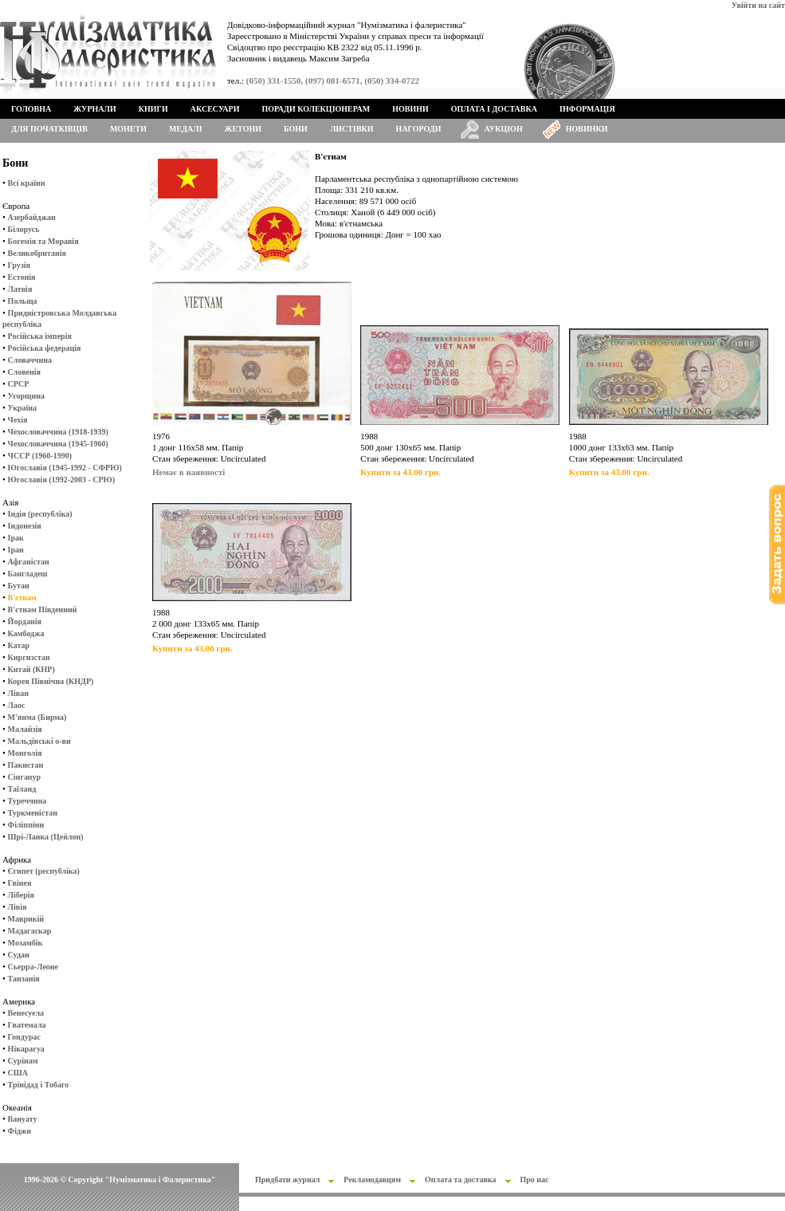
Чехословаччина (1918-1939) (58, 431)
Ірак (16, 537)
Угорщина (26, 395)
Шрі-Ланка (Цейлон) (46, 836)
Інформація (587, 108)
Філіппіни (26, 824)
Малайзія (25, 729)
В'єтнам (22, 597)
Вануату (22, 1119)
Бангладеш (28, 573)
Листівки (352, 128)
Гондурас (24, 1036)
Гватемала (27, 1024)
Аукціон (504, 128)
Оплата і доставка (494, 108)
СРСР (18, 383)
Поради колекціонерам (315, 108)
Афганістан (28, 561)
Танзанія (24, 978)
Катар (18, 645)
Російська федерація (44, 348)
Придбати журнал (287, 1179)
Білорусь (24, 229)
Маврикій (26, 918)
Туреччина (27, 800)
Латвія (20, 289)
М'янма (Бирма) (37, 717)
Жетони (243, 128)
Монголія (25, 753)
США (18, 1072)
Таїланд (22, 788)
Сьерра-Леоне (33, 966)
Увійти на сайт (758, 5)
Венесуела (26, 1013)
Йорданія (24, 621)
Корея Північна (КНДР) (51, 681)
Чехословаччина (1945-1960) (58, 443)
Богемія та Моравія (43, 241)
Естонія (22, 277)
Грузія (19, 265)
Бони (296, 128)
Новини (410, 108)
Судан (18, 954)
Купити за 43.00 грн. (400, 472)
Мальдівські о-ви (39, 741)
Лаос (17, 705)
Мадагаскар (30, 930)
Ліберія (21, 895)
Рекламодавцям (372, 1179)
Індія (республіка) (40, 513)
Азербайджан (32, 217)
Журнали (94, 108)
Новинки (587, 128)
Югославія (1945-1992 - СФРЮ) (65, 467)
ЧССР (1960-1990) (40, 455)
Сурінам (23, 1060)
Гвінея (20, 883)
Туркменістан (33, 812)
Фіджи (19, 1130)
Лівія (17, 906)
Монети (128, 128)
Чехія (18, 419)
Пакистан (26, 765)
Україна (22, 407)
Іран (16, 549)
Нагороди (419, 128)
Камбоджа (26, 633)
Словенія (24, 372)
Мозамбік (25, 942)
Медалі (185, 128)
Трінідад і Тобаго (38, 1084)
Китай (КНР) (31, 669)
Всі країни (26, 183)
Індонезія (24, 525)
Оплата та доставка (461, 1179)
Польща (22, 301)
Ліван (18, 693)
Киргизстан (29, 657)
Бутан (18, 585)
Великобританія (37, 253)
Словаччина (30, 360)
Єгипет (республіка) (44, 871)
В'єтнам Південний (42, 609)
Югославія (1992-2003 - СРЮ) (62, 479)
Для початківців (49, 128)
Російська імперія (40, 336)
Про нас (534, 1179)
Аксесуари (215, 108)
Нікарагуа (26, 1048)
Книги (153, 108)
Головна (31, 108)
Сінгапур (24, 777)
